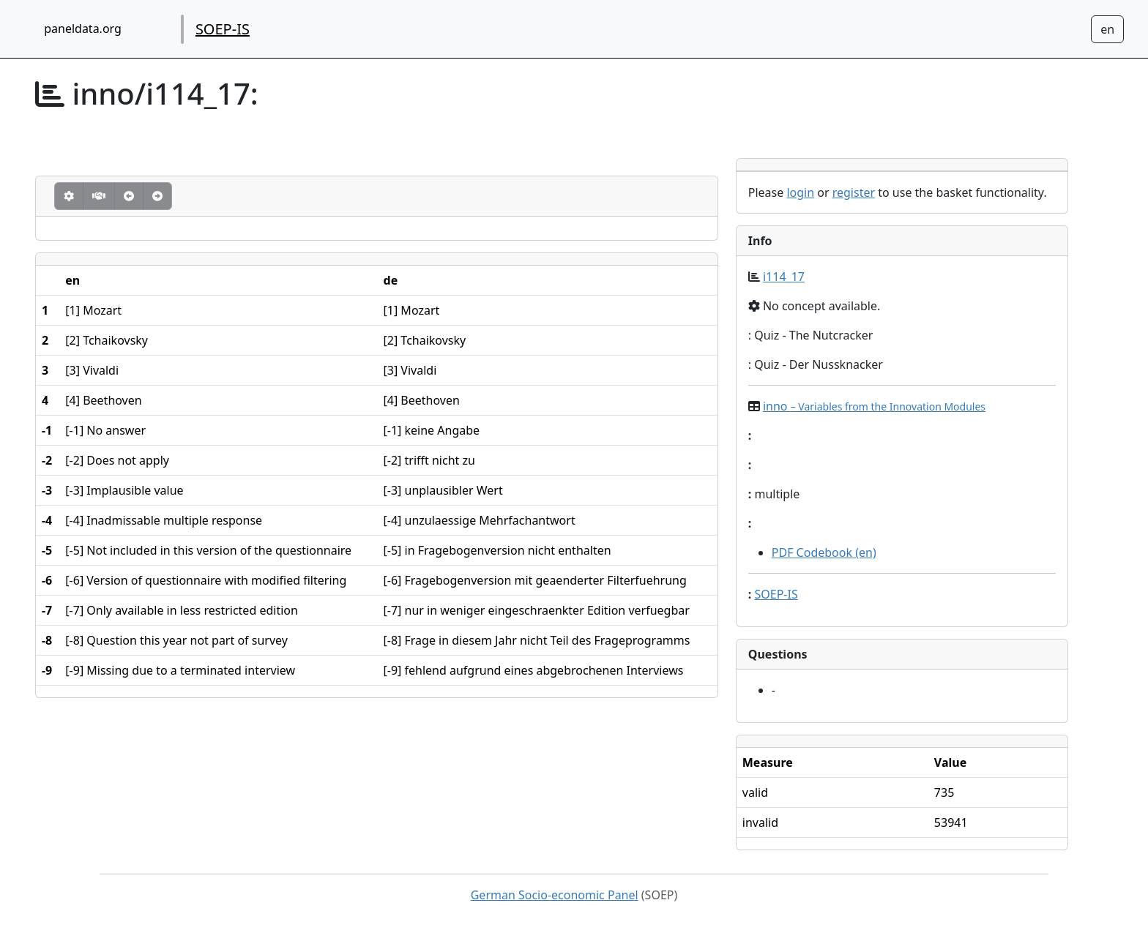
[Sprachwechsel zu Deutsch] (1107, 29)
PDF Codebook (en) (824, 552)
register (853, 192)
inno (874, 406)
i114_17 (784, 277)
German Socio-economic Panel (554, 895)
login (800, 192)
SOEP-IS (222, 29)
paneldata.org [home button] (83, 28)
